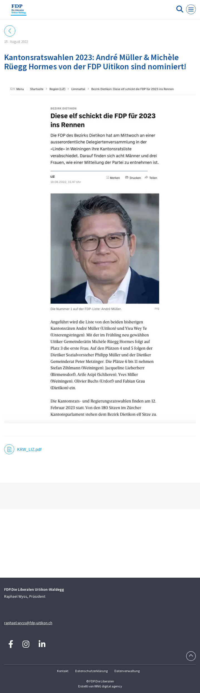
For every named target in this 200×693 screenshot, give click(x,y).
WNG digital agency (108, 686)
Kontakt (62, 671)
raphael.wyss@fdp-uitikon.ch (28, 622)
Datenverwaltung (127, 671)
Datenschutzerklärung (91, 671)
